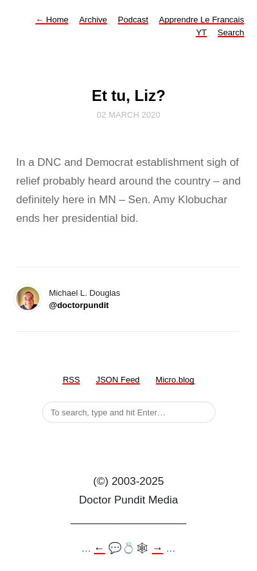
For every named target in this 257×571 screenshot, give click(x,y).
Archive (93, 19)
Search (231, 32)
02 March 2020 (128, 115)
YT (201, 32)
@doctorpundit (79, 305)
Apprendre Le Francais (201, 19)
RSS (71, 380)
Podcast (133, 19)
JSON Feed (118, 380)
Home (51, 19)
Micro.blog (175, 380)
